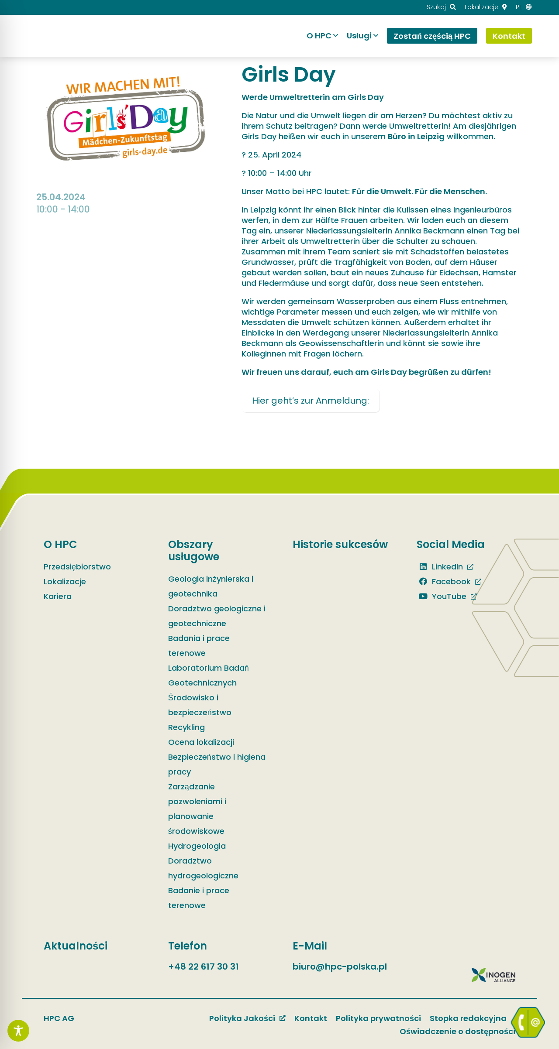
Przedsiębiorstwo (77, 566)
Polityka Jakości (242, 1018)
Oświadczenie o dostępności (457, 1031)
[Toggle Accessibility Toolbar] (18, 1030)
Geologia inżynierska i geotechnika (210, 586)
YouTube (441, 596)
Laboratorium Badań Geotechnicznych (208, 675)
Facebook (444, 581)
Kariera (58, 596)
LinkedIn (440, 566)
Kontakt (310, 1018)
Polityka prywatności (378, 1018)
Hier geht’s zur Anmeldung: (310, 400)
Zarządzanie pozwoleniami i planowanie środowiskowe (197, 808)
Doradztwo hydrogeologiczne (203, 868)
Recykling (186, 727)
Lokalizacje (65, 581)
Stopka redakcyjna (468, 1018)
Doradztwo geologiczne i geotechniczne (217, 616)
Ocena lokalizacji (201, 742)
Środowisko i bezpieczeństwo (199, 705)
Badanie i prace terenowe (198, 898)
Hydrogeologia (197, 845)
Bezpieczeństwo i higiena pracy (217, 764)
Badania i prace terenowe (199, 645)
